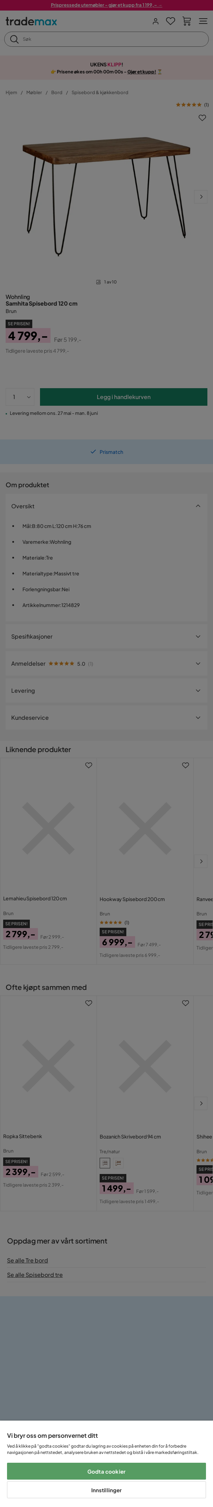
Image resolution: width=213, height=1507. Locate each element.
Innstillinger (106, 1490)
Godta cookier (106, 1471)
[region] (106, 1464)
